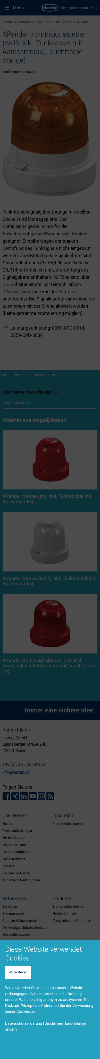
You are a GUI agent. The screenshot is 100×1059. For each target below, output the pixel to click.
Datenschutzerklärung (23, 1023)
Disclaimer (53, 1023)
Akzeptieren (18, 972)
